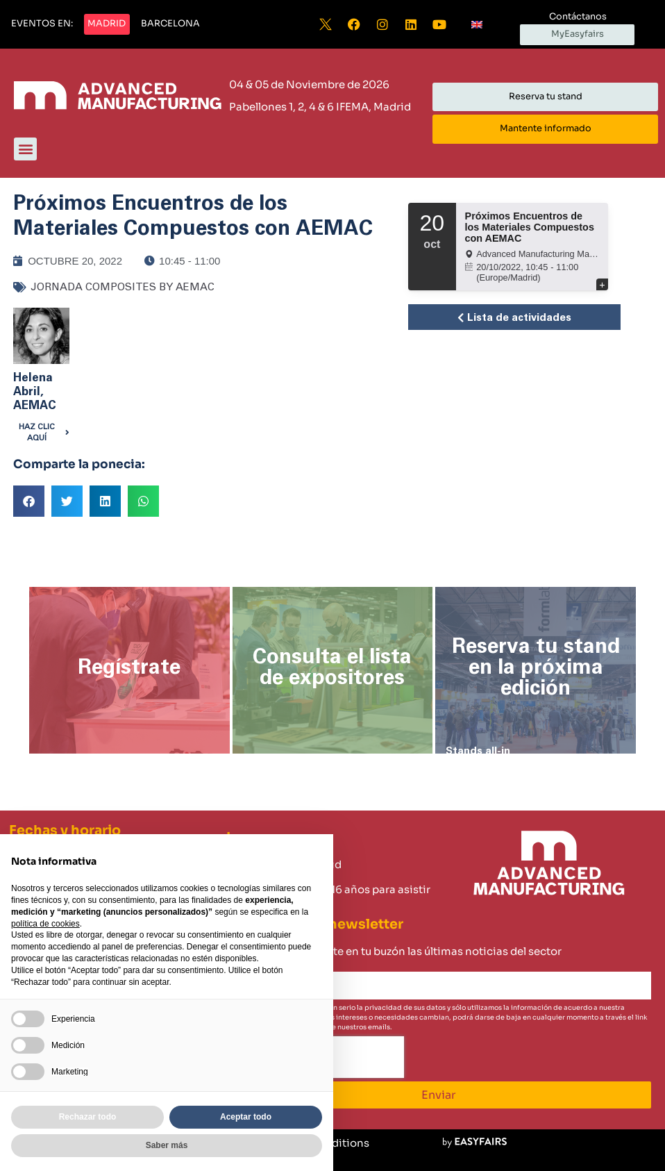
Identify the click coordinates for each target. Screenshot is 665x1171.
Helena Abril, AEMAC (34, 391)
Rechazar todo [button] (88, 1117)
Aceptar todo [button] (245, 1117)
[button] (42, 24)
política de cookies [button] (45, 924)
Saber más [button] (167, 1145)
